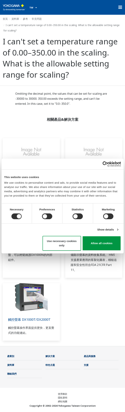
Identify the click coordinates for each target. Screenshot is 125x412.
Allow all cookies (101, 243)
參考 (25, 18)
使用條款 (62, 393)
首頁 (5, 18)
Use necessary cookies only (62, 243)
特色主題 (50, 365)
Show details (105, 229)
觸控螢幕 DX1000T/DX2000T (29, 319)
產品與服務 (90, 356)
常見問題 (37, 18)
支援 (86, 365)
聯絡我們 (12, 373)
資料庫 (15, 18)
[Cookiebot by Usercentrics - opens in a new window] (105, 164)
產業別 (10, 356)
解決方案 (50, 356)
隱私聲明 (62, 397)
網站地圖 (62, 401)
